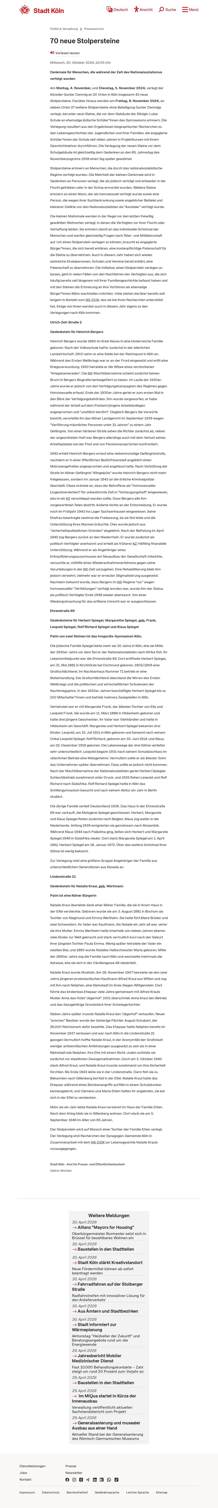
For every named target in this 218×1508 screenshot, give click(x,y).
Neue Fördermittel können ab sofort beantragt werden (109, 1265)
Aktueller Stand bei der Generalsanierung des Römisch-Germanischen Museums (109, 1428)
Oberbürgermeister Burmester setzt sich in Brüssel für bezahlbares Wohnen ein (109, 1230)
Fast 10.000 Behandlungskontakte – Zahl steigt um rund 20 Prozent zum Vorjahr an (109, 1361)
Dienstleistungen (33, 1466)
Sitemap (161, 1492)
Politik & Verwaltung (64, 29)
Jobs (23, 1472)
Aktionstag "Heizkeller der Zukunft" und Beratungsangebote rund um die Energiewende (109, 1332)
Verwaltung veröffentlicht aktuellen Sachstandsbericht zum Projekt (109, 1401)
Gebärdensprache (107, 1492)
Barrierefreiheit (77, 1492)
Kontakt (25, 1479)
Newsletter (73, 1472)
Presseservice (94, 29)
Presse (70, 1466)
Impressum (27, 1492)
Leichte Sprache (137, 1492)
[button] (190, 9)
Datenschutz (51, 1492)
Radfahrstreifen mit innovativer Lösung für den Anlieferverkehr (109, 1289)
